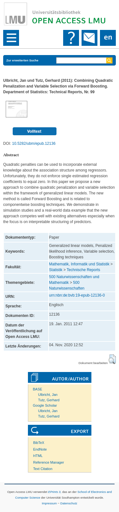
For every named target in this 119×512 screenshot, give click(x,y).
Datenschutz (68, 503)
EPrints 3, (55, 492)
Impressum (49, 503)
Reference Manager (48, 462)
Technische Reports (83, 270)
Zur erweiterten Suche (22, 60)
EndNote (40, 449)
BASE (37, 389)
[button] (112, 359)
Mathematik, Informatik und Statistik (79, 264)
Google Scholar (45, 405)
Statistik (56, 270)
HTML (38, 456)
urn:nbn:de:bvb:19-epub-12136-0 (77, 295)
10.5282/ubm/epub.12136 (34, 143)
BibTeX (38, 443)
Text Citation (43, 469)
